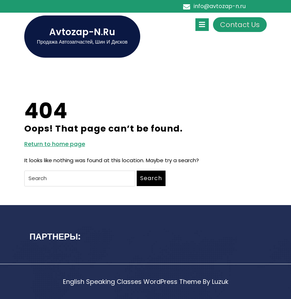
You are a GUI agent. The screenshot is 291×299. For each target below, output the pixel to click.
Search (151, 178)
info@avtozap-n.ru (220, 6)
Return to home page (54, 144)
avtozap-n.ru (82, 32)
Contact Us (240, 25)
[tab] (202, 24)
